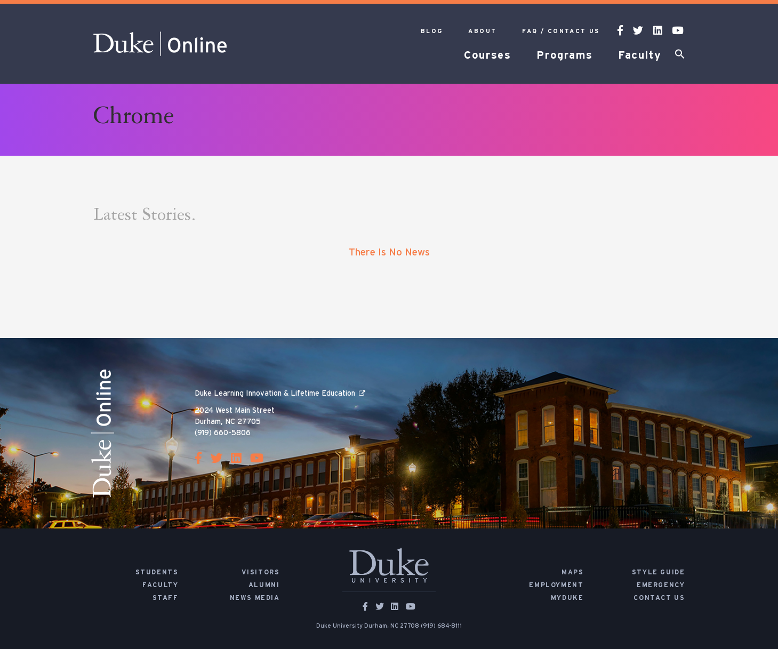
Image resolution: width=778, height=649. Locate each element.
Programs (564, 55)
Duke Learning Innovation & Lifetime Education (275, 393)
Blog (432, 31)
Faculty (639, 55)
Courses (487, 55)
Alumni (264, 585)
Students (157, 572)
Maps (572, 572)
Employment (556, 585)
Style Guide (658, 572)
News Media (255, 598)
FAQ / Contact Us (560, 31)
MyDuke (567, 598)
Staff (166, 598)
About (482, 31)
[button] (680, 56)
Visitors (261, 572)
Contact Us (659, 598)
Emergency (661, 585)
